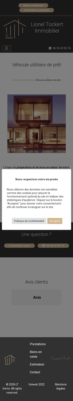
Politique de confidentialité (29, 221)
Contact (35, 372)
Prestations (38, 344)
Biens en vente (36, 354)
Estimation (37, 364)
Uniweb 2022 (37, 384)
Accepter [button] (55, 221)
